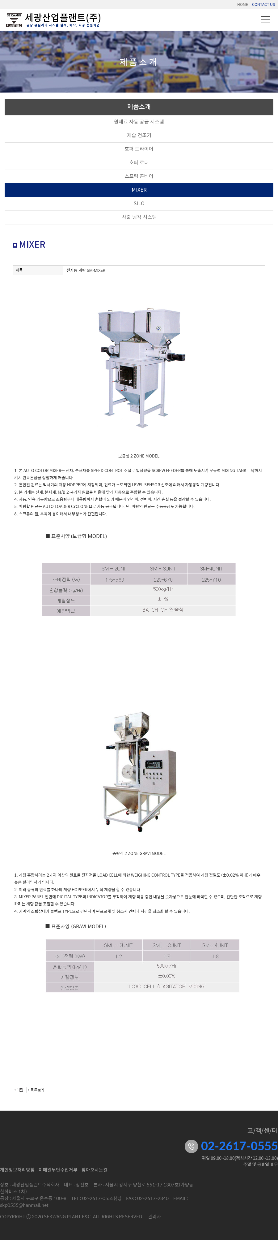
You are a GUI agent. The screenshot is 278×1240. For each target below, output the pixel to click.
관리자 (154, 1216)
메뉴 (265, 20)
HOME (242, 4)
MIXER (139, 190)
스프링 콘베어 (139, 176)
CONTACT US (263, 4)
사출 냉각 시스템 (139, 217)
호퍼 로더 (139, 163)
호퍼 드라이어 (139, 149)
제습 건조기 (139, 135)
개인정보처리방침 (17, 1170)
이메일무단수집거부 (58, 1170)
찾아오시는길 (94, 1170)
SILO (139, 203)
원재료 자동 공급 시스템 (139, 122)
